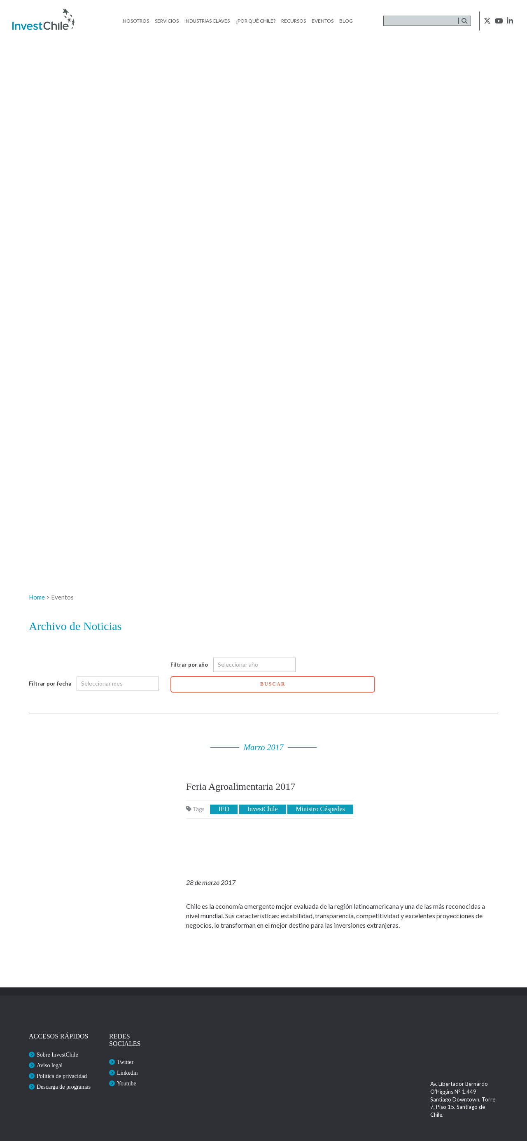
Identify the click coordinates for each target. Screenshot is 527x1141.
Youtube (126, 1083)
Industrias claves (207, 21)
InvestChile (262, 808)
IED (223, 808)
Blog (346, 21)
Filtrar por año (189, 664)
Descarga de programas (64, 1087)
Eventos (322, 21)
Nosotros (136, 21)
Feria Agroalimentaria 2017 (240, 786)
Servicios (167, 21)
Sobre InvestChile (57, 1055)
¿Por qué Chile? (255, 21)
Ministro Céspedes (320, 808)
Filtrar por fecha (50, 683)
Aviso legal (50, 1065)
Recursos (293, 21)
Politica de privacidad (62, 1076)
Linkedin (127, 1073)
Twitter (125, 1062)
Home (37, 597)
